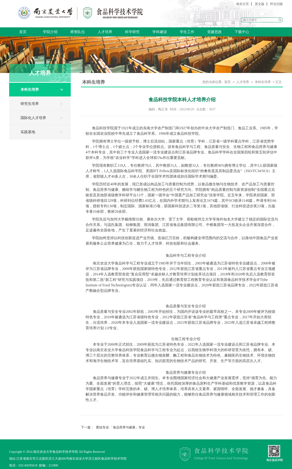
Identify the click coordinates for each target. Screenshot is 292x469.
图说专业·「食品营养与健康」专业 (113, 427)
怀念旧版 (276, 4)
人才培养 (105, 32)
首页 (22, 32)
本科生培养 (30, 89)
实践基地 (28, 132)
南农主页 (242, 4)
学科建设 (159, 32)
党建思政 (214, 32)
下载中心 (242, 32)
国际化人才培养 (33, 118)
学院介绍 (50, 32)
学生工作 (187, 32)
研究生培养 (30, 104)
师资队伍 (77, 32)
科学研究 (132, 32)
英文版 (259, 4)
